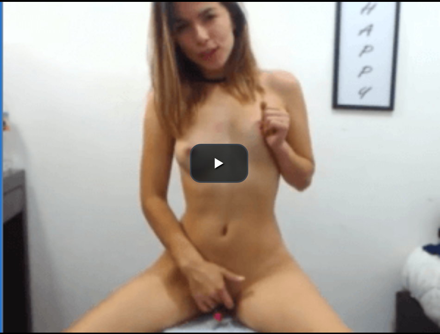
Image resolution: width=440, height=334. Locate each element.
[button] (219, 163)
